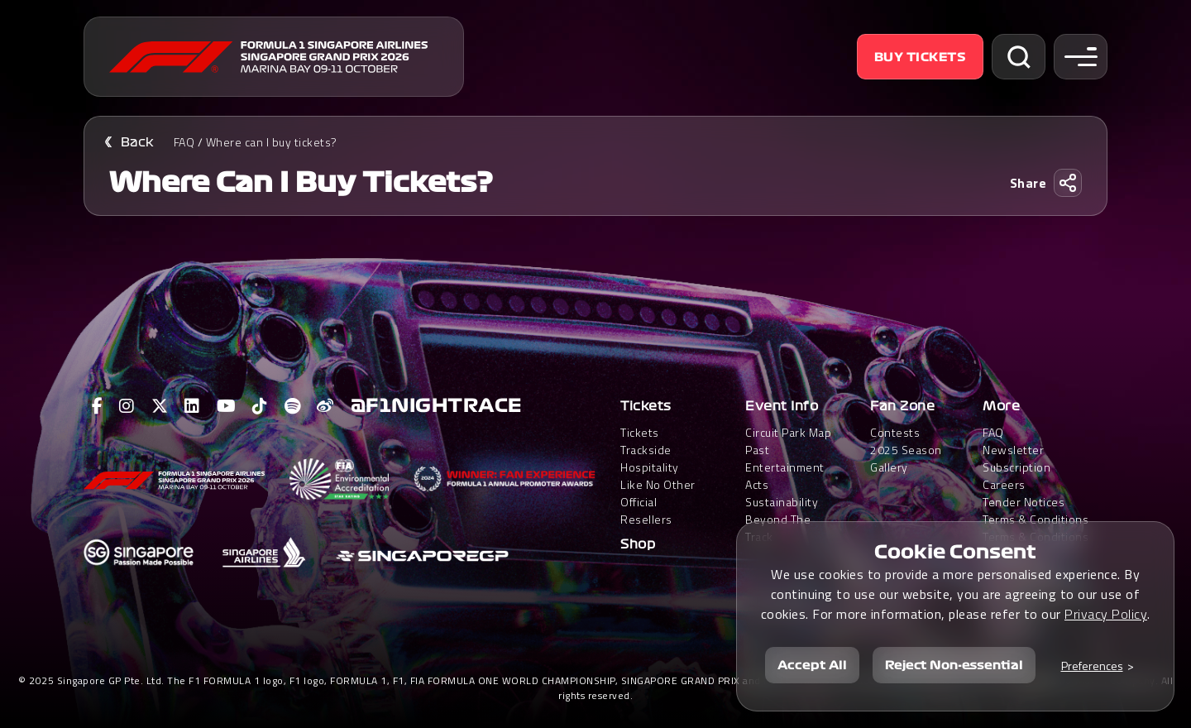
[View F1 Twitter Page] (160, 406)
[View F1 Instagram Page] (127, 406)
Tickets (646, 406)
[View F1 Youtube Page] (226, 406)
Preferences (1092, 665)
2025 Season (906, 449)
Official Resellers (646, 510)
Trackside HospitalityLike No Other (658, 467)
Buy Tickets (920, 57)
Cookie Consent (955, 552)
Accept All (812, 665)
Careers (1004, 484)
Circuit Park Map (788, 432)
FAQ (184, 142)
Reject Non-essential (954, 665)
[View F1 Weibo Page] (325, 406)
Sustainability (781, 501)
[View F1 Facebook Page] (98, 406)
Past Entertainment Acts (785, 467)
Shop (637, 544)
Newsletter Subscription (1016, 458)
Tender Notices (1023, 501)
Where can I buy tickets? (271, 142)
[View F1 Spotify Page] (292, 406)
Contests (895, 432)
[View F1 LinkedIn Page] (192, 406)
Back (137, 142)
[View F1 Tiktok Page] (260, 406)
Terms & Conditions (1035, 519)
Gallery (889, 467)
